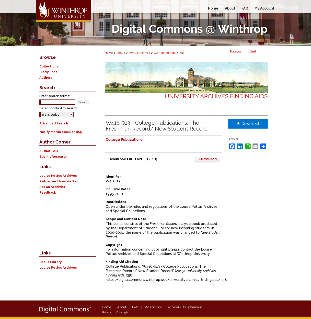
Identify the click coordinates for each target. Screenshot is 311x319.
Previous (236, 51)
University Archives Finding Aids (216, 96)
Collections (48, 66)
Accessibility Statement (185, 307)
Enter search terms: (54, 96)
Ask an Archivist (52, 187)
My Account (153, 307)
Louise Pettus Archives (58, 175)
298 (181, 53)
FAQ (135, 307)
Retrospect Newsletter (58, 181)
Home (109, 53)
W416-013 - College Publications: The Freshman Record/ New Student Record (157, 126)
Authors (45, 77)
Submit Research (53, 156)
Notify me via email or (60, 132)
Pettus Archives (139, 53)
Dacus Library (50, 262)
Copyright (122, 312)
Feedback (47, 192)
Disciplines (48, 72)
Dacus (121, 53)
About (121, 307)
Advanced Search (53, 123)
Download (207, 159)
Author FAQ (48, 151)
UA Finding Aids (164, 53)
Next (253, 51)
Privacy (107, 312)
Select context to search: (58, 108)
